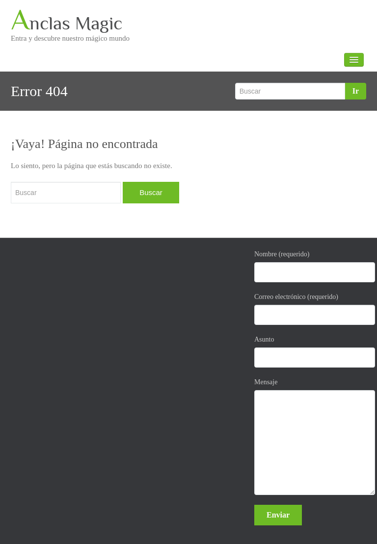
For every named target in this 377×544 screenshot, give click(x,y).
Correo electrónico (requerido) (310, 309)
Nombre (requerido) (310, 266)
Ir (355, 91)
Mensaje (310, 436)
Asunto (310, 352)
